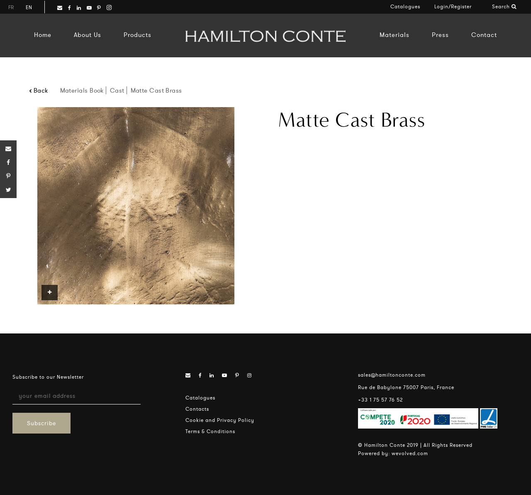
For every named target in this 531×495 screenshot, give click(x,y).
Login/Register (453, 6)
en (29, 7)
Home (42, 35)
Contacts (197, 409)
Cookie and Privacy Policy (219, 420)
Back (38, 90)
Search (504, 6)
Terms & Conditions (210, 431)
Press (440, 35)
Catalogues (405, 6)
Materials (394, 35)
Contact (484, 35)
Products (137, 35)
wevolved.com (410, 453)
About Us (87, 35)
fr (11, 7)
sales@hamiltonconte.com (392, 375)
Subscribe (41, 423)
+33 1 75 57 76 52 (380, 400)
